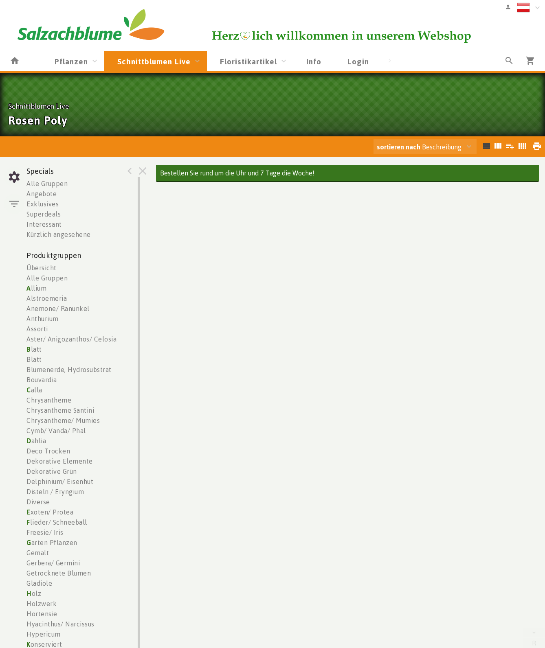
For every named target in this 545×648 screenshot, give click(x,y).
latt (34, 349)
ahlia (36, 441)
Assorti (37, 329)
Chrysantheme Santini (60, 410)
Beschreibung (419, 147)
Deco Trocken (48, 451)
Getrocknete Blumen (58, 573)
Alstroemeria (46, 298)
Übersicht (41, 268)
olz (33, 593)
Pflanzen (71, 61)
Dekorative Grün (51, 471)
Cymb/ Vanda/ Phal (56, 431)
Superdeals (43, 214)
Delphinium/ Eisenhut (59, 481)
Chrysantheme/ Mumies (63, 420)
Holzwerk (41, 604)
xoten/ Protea (49, 512)
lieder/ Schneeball (56, 522)
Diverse (38, 502)
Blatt (34, 359)
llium (36, 288)
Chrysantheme (48, 400)
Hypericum (43, 634)
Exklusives (42, 204)
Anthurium (42, 319)
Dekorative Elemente (59, 461)
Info (313, 61)
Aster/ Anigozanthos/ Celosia (71, 339)
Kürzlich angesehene (58, 234)
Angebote (41, 194)
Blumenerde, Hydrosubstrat (69, 370)
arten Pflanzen (51, 543)
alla (34, 390)
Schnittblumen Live (154, 61)
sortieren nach (399, 147)
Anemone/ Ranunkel (58, 308)
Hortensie (41, 614)
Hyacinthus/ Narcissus (60, 624)
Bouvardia (41, 380)
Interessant (44, 224)
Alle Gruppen (47, 184)
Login (358, 61)
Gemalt (37, 553)
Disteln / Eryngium (55, 492)
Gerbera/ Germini (53, 563)
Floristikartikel (248, 61)
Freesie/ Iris (45, 532)
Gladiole (39, 583)
